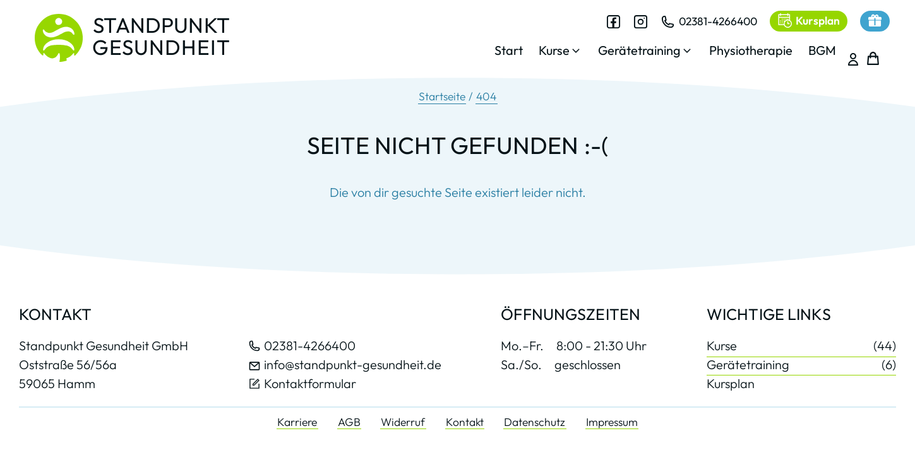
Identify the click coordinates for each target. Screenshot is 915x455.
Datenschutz (534, 422)
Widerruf (403, 422)
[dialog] (657, 43)
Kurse (801, 346)
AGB (349, 422)
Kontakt (465, 422)
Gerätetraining (801, 364)
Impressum (612, 422)
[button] (552, 54)
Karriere (297, 422)
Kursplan (731, 383)
